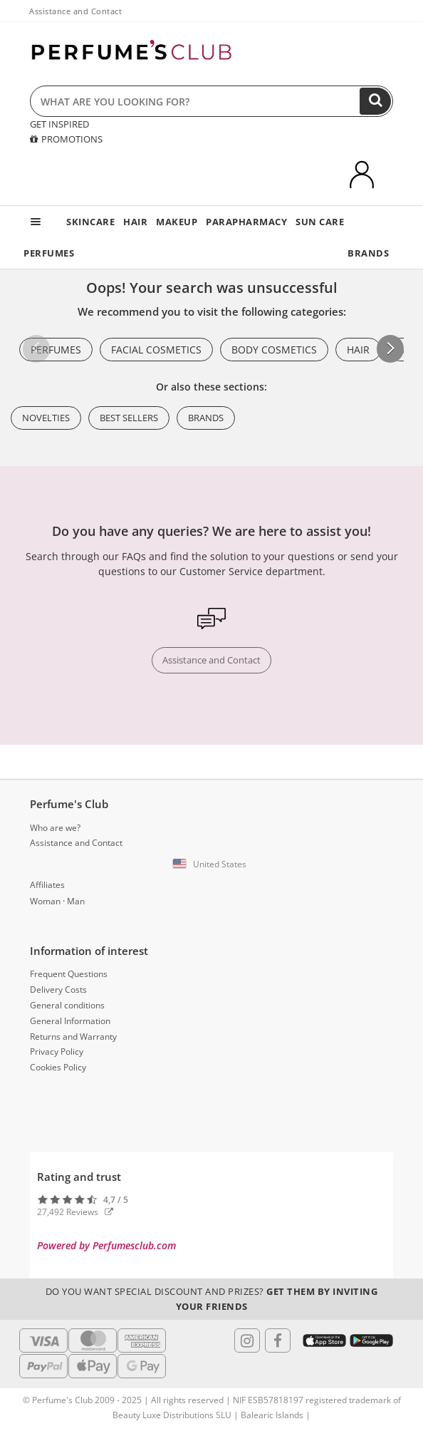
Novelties (46, 417)
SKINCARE (90, 221)
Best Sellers (129, 417)
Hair (358, 349)
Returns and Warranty (73, 1036)
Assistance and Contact (75, 11)
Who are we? (55, 828)
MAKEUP (176, 221)
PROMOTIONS (66, 139)
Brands (206, 417)
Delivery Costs (58, 989)
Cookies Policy (58, 1067)
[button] (390, 348)
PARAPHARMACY (246, 221)
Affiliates (47, 885)
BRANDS (368, 253)
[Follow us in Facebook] (278, 1340)
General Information (70, 1021)
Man (76, 901)
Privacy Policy (56, 1051)
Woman (45, 901)
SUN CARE (320, 221)
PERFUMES (49, 253)
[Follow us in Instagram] (247, 1340)
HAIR (135, 221)
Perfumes (56, 349)
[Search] (375, 101)
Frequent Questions (69, 974)
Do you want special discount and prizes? (212, 1299)
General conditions (67, 1005)
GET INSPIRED (59, 124)
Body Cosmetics (274, 349)
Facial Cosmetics (156, 349)
